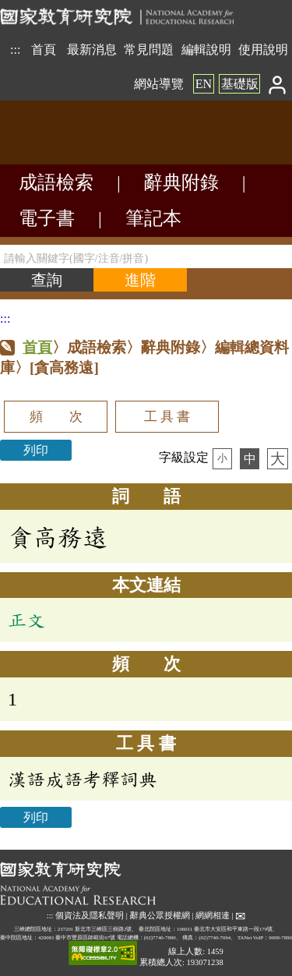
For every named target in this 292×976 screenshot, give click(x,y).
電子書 (47, 218)
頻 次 (56, 416)
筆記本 (153, 218)
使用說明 (263, 49)
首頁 (43, 49)
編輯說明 (206, 49)
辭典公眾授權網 (160, 915)
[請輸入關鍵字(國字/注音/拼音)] (146, 256)
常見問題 (149, 49)
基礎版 (240, 83)
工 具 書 (167, 416)
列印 (35, 450)
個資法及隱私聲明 (89, 915)
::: (15, 49)
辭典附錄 (181, 182)
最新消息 (92, 49)
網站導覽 (159, 83)
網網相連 (212, 915)
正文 (26, 620)
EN (203, 83)
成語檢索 (56, 182)
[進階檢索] (140, 280)
